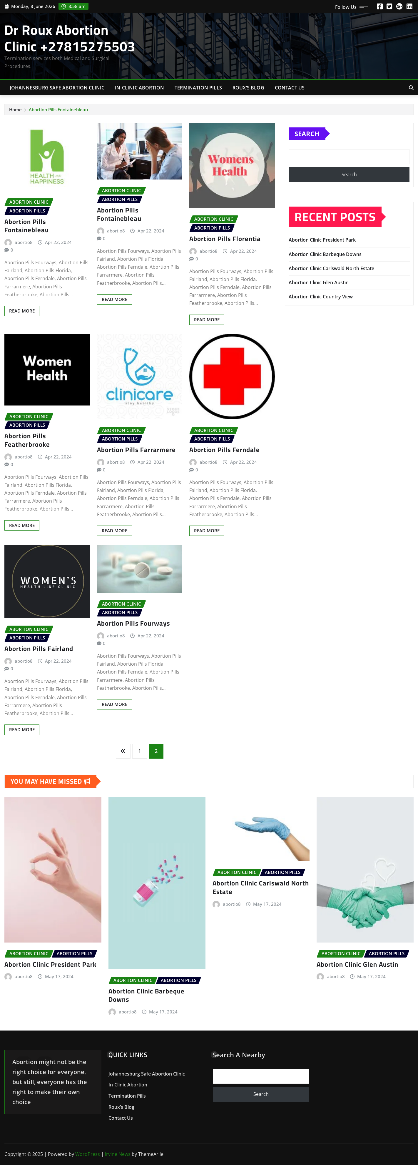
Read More (22, 311)
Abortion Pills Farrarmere (136, 449)
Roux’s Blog (248, 87)
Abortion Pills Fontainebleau (58, 109)
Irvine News (118, 1154)
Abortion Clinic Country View (321, 296)
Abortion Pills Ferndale (224, 449)
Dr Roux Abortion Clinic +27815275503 (70, 38)
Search (307, 133)
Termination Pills (198, 87)
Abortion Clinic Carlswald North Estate (331, 268)
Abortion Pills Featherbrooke (27, 440)
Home (15, 109)
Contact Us (290, 87)
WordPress (87, 1154)
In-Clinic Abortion (139, 87)
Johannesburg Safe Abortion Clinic (57, 87)
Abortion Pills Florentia (225, 238)
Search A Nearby (239, 1054)
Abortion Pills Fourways (133, 623)
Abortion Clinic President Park (322, 240)
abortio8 (24, 242)
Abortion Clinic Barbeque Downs (325, 254)
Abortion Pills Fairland (38, 648)
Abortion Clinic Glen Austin (319, 282)
